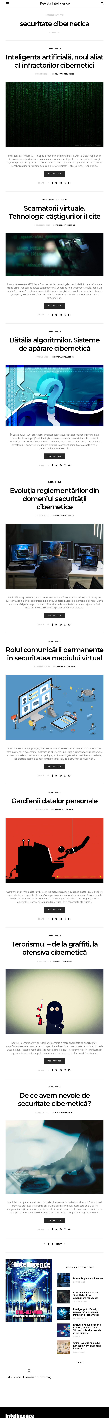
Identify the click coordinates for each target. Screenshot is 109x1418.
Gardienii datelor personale (54, 801)
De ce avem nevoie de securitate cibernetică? (54, 1099)
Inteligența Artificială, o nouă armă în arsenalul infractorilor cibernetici (86, 1312)
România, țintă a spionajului (88, 1278)
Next (59, 1244)
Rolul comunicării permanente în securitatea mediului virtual (54, 654)
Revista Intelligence (55, 3)
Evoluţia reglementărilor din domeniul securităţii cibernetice (54, 499)
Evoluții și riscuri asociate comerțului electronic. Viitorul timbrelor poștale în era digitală (87, 1328)
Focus (58, 49)
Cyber (50, 49)
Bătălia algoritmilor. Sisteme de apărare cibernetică (54, 344)
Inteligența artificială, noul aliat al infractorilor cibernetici (54, 61)
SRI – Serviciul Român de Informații (29, 1377)
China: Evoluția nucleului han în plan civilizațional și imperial (87, 1346)
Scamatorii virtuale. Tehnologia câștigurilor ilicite (54, 212)
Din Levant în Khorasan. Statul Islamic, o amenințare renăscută (86, 1295)
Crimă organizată (50, 200)
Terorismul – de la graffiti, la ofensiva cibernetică (54, 948)
